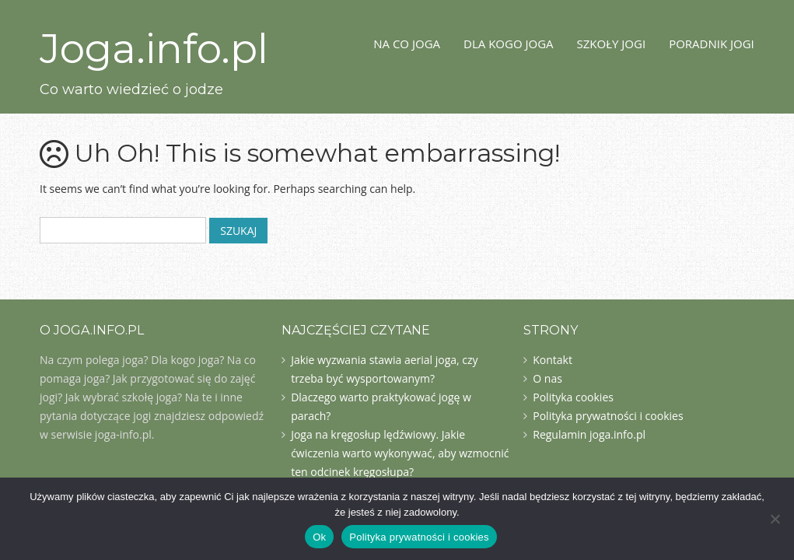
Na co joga (406, 43)
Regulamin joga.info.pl (589, 434)
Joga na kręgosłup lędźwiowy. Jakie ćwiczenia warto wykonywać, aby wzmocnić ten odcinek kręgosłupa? (400, 453)
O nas (547, 378)
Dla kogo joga (508, 43)
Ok (319, 537)
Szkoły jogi (611, 43)
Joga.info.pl (154, 48)
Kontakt (552, 359)
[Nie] (774, 519)
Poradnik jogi (711, 43)
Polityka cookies (573, 397)
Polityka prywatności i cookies (608, 415)
